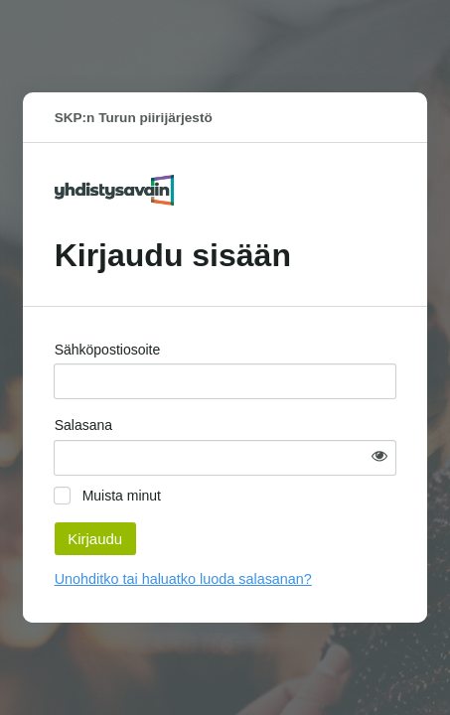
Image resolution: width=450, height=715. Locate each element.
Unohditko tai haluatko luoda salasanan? (183, 579)
